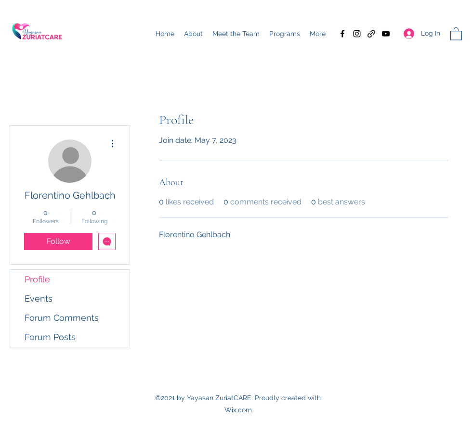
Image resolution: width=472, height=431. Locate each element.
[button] (456, 33)
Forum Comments (62, 318)
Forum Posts (50, 337)
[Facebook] (342, 33)
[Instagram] (357, 33)
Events (38, 298)
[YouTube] (386, 33)
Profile (37, 279)
